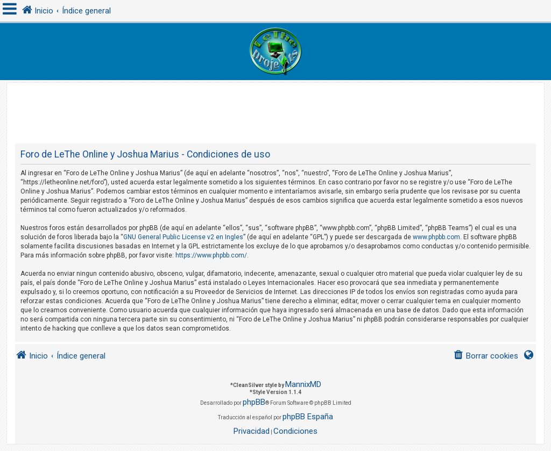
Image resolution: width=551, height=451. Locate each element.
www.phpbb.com (436, 237)
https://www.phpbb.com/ (211, 255)
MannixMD (303, 384)
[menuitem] (486, 356)
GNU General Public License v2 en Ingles (183, 237)
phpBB (254, 402)
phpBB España (307, 416)
